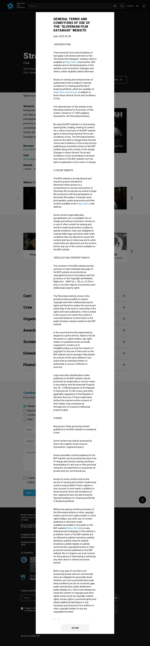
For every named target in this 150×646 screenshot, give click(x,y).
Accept (75, 628)
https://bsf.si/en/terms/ (65, 92)
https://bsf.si (71, 62)
